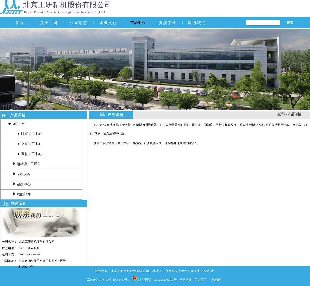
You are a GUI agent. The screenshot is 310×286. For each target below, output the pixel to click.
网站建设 (185, 279)
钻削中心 (22, 184)
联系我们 (197, 23)
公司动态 (79, 23)
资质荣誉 (167, 23)
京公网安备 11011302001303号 (158, 279)
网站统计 (217, 279)
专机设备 (22, 174)
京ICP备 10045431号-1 (116, 279)
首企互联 (200, 279)
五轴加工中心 (30, 154)
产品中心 (138, 23)
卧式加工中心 (30, 134)
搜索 (290, 22)
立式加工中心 (30, 144)
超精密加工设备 (27, 164)
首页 (19, 23)
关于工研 (49, 23)
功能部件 (22, 194)
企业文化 (108, 23)
